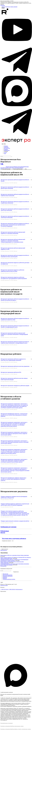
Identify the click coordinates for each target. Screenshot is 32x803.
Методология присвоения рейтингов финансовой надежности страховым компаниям (13, 233)
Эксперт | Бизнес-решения (12, 6)
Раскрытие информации (7, 575)
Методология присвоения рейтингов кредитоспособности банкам (15, 180)
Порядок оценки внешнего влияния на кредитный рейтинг (15, 521)
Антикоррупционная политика (9, 579)
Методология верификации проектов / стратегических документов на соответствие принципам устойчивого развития (14, 415)
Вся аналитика (3, 565)
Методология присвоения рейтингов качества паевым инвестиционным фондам (14, 379)
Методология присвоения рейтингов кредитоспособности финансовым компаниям (15, 187)
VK (1, 164)
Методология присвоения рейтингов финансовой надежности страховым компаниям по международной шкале (14, 334)
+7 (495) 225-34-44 (4, 589)
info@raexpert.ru (19, 589)
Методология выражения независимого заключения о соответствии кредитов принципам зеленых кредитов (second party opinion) (14, 433)
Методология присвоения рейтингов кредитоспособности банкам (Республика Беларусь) (15, 299)
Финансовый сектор (8, 558)
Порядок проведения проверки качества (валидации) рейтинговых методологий (14, 497)
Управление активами (8, 564)
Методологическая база (7, 574)
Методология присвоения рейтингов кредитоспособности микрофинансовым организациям (15, 256)
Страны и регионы (11, 560)
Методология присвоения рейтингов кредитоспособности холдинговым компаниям (15, 202)
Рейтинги (6, 146)
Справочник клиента (6, 540)
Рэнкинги (6, 149)
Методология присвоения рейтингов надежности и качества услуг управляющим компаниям (13, 359)
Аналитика (6, 147)
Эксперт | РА (4, 6)
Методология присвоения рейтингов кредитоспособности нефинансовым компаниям (15, 195)
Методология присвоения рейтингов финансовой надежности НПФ (13, 248)
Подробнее (2, 5)
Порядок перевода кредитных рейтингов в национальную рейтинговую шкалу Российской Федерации (15, 504)
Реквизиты (5, 577)
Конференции (7, 150)
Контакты (5, 167)
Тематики (6, 151)
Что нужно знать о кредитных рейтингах (15, 167)
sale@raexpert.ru (3, 550)
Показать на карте (4, 585)
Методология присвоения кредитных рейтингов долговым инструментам (15, 263)
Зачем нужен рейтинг (19, 166)
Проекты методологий (10, 166)
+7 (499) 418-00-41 (12, 589)
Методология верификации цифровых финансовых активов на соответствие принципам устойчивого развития (13, 479)
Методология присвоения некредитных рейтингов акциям (15, 385)
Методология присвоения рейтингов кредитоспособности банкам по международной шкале (15, 326)
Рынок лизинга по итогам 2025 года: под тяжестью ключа (12, 561)
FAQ (5, 153)
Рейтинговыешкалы (4, 531)
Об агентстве (5, 573)
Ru (4, 143)
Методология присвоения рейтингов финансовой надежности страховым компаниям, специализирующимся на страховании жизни (13, 241)
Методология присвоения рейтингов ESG (11, 372)
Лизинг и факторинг (25, 555)
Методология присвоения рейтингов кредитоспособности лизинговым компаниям (15, 217)
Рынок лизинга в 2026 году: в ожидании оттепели (10, 555)
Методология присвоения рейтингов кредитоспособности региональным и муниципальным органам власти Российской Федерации (15, 225)
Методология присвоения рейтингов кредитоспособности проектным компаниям (15, 209)
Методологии (3, 166)
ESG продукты (7, 148)
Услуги (5, 152)
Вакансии (5, 578)
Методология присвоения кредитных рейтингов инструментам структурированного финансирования (14, 278)
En (2, 143)
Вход (3, 7)
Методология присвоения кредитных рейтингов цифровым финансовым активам (12, 270)
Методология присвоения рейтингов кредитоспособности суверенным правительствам (15, 319)
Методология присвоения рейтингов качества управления (15, 366)
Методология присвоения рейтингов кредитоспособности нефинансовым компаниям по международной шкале (15, 342)
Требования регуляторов (8, 527)
